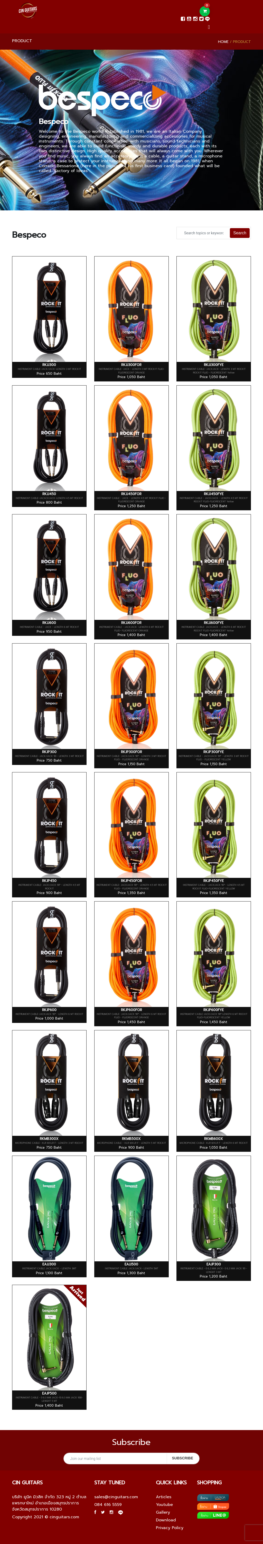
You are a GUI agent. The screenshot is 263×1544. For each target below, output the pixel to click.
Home (223, 41)
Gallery (163, 1512)
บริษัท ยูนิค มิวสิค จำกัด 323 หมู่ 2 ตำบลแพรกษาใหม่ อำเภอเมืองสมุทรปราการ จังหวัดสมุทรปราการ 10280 (49, 1503)
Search (239, 233)
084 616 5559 (108, 1505)
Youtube (164, 1505)
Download (166, 1520)
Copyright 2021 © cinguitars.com (45, 1517)
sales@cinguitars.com (116, 1497)
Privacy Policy (169, 1528)
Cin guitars (27, 1482)
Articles (163, 1497)
